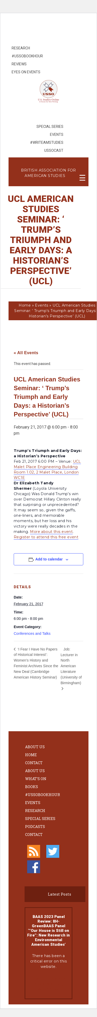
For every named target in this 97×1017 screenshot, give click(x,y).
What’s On (35, 778)
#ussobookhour (42, 794)
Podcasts (35, 826)
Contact (34, 762)
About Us (35, 746)
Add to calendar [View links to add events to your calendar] (49, 559)
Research (35, 810)
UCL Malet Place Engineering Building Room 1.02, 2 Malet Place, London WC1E (47, 469)
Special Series (40, 818)
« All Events (26, 353)
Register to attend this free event (46, 537)
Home (25, 305)
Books (31, 786)
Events (41, 305)
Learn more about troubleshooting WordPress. (48, 984)
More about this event (51, 531)
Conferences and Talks (32, 633)
